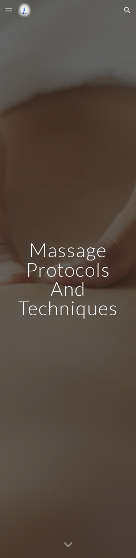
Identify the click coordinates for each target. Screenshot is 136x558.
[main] (68, 278)
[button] (8, 10)
